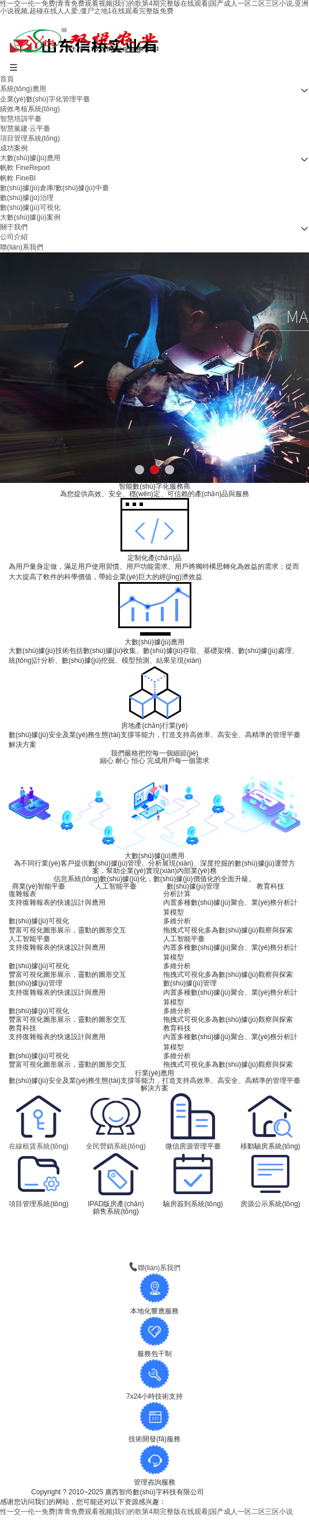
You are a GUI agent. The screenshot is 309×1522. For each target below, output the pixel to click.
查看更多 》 (154, 1220)
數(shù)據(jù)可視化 (30, 207)
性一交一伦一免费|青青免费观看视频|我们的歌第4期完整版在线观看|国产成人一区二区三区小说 (146, 1512)
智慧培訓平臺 (21, 119)
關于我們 (14, 227)
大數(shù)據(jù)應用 (30, 158)
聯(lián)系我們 (21, 247)
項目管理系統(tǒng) (30, 138)
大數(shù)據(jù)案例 (30, 217)
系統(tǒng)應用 (23, 89)
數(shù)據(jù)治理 (27, 198)
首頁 (7, 79)
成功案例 (14, 148)
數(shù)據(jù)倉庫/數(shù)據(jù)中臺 (54, 188)
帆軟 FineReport (25, 168)
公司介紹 (14, 237)
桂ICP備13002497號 (246, 1492)
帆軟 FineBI (18, 178)
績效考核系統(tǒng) (30, 109)
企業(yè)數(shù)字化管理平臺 (45, 99)
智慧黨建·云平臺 (25, 128)
